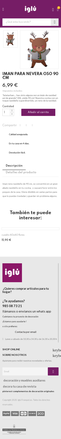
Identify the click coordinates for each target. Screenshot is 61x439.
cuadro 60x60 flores (13, 235)
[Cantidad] (6, 112)
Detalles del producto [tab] (21, 172)
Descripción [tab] (14, 165)
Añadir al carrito (38, 112)
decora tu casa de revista (19, 386)
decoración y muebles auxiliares (23, 380)
